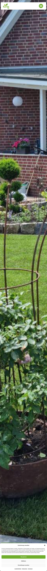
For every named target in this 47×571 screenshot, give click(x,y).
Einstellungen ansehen (23, 565)
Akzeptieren (24, 557)
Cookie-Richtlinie (18, 568)
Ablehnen (23, 561)
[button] (44, 545)
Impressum (30, 568)
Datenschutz (24, 568)
